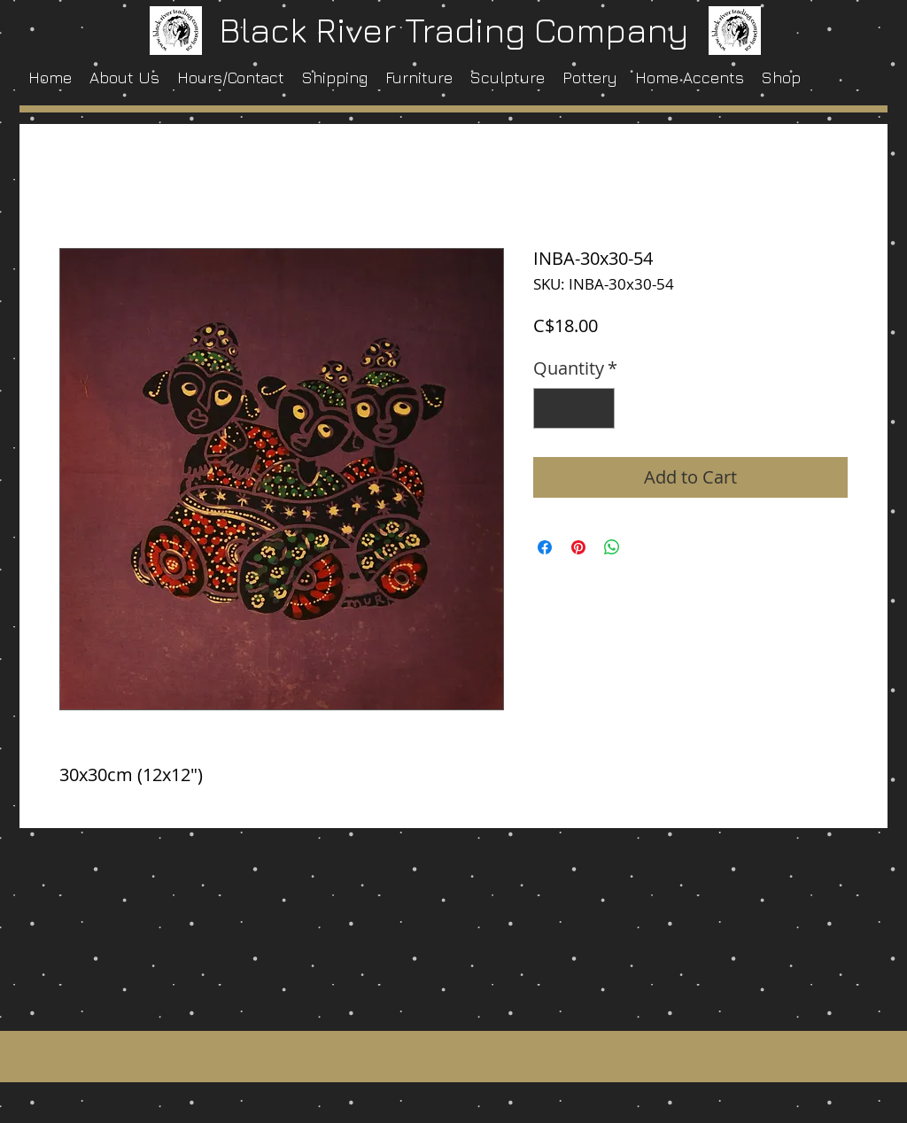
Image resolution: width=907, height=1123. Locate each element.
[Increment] (597, 408)
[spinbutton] (574, 408)
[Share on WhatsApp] (612, 547)
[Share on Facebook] (544, 547)
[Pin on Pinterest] (578, 547)
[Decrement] (551, 408)
